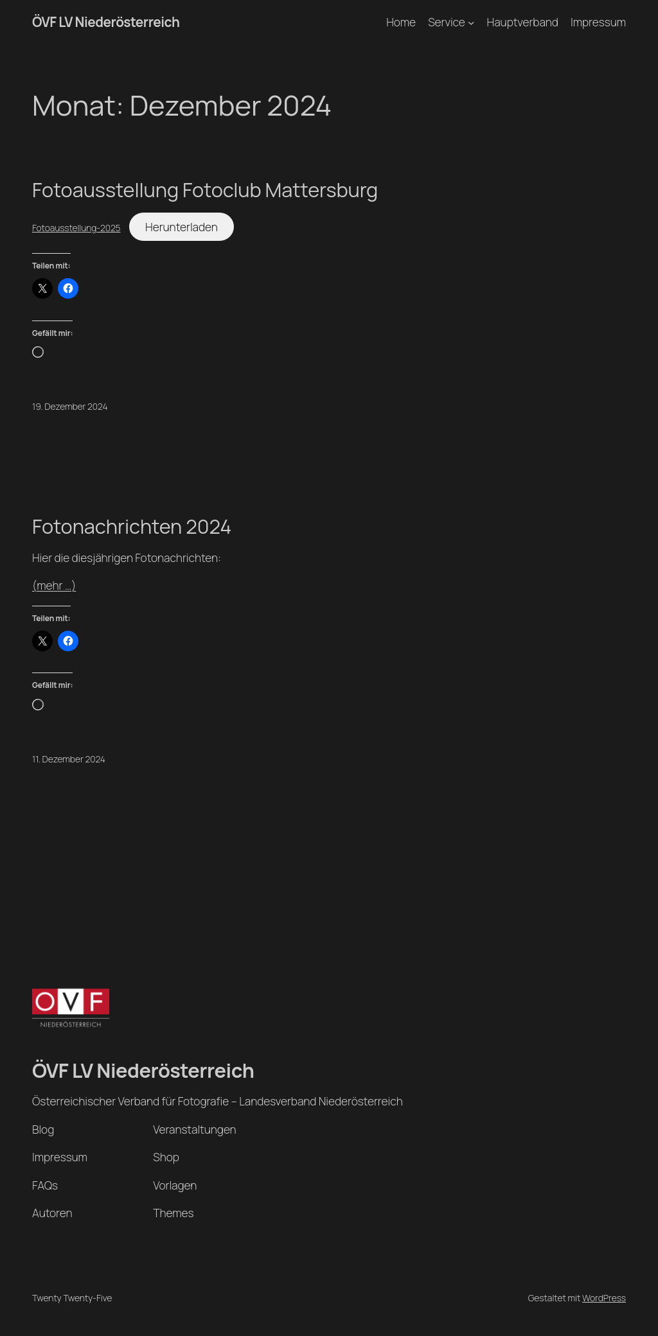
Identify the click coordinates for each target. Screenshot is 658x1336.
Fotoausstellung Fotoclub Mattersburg (205, 190)
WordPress (604, 1298)
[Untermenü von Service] (471, 22)
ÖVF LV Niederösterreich (105, 22)
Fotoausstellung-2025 (76, 228)
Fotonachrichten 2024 (131, 526)
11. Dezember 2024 (68, 759)
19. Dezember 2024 (70, 406)
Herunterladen (181, 226)
